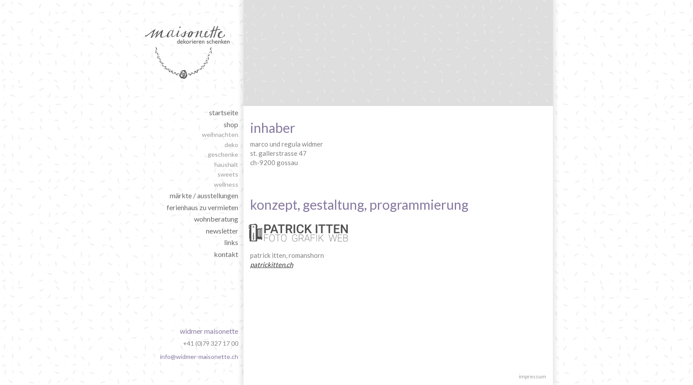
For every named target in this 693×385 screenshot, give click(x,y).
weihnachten (220, 134)
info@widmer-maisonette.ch (199, 356)
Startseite (223, 112)
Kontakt (226, 254)
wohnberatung (216, 219)
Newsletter (222, 230)
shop (231, 124)
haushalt (226, 164)
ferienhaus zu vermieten (202, 207)
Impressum (532, 376)
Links (231, 242)
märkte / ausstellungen (204, 195)
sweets (227, 174)
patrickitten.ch (271, 264)
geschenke (223, 154)
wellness (226, 184)
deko (231, 144)
